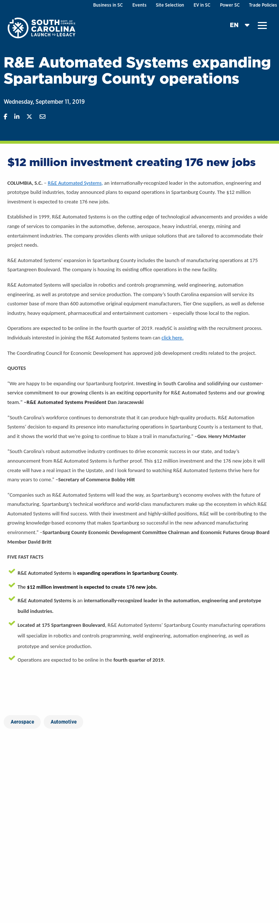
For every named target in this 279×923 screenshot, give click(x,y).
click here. (173, 337)
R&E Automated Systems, (75, 183)
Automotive (64, 722)
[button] (262, 25)
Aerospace (22, 722)
